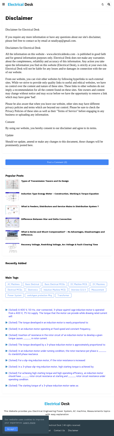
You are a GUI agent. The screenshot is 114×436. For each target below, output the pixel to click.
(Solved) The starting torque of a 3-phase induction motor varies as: (44, 385)
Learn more (29, 422)
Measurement (97, 289)
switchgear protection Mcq (39, 295)
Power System (15, 295)
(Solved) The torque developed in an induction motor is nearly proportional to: (48, 322)
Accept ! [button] (11, 429)
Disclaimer (73, 430)
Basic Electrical (32, 284)
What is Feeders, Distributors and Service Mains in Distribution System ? (60, 206)
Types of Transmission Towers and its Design (45, 181)
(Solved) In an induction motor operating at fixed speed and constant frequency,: (50, 328)
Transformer (63, 295)
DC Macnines (99, 284)
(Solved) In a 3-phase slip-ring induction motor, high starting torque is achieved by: (51, 366)
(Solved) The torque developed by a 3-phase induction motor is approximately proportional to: (57, 344)
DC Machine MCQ (78, 284)
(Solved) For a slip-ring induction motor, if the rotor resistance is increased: (47, 360)
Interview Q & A (78, 289)
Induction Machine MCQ (55, 289)
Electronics (33, 289)
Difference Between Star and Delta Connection (46, 219)
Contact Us (59, 430)
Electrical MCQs (15, 289)
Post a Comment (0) (57, 162)
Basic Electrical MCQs (55, 284)
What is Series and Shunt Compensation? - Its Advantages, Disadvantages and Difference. (63, 233)
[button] (3, 4)
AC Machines (14, 284)
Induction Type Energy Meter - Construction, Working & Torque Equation (60, 193)
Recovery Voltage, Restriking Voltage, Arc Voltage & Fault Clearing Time (59, 244)
